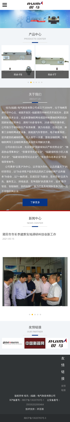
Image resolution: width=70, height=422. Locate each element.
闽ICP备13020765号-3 (35, 417)
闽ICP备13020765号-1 (33, 399)
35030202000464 (35, 404)
